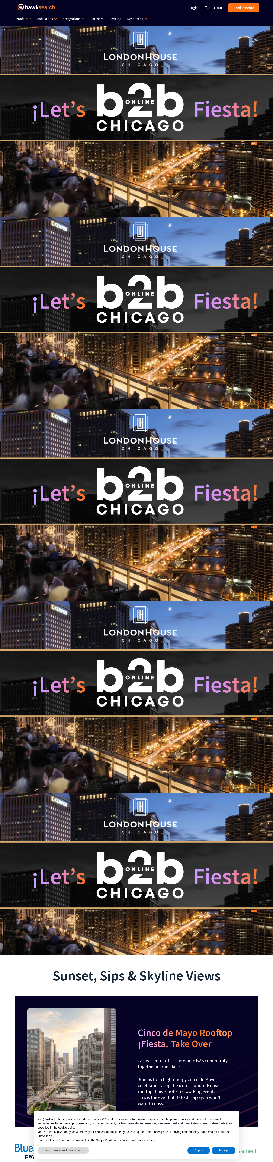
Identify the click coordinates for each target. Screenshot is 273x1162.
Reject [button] (198, 1150)
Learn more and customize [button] (63, 1150)
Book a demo (244, 8)
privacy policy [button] (179, 1119)
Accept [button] (224, 1150)
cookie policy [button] (66, 1127)
